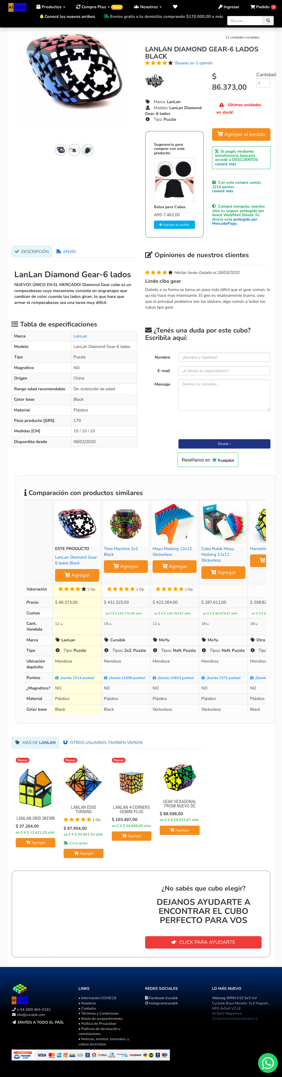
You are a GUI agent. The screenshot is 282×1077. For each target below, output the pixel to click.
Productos (50, 7)
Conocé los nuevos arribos (70, 16)
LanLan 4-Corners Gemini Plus (131, 809)
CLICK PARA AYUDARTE (203, 942)
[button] (175, 7)
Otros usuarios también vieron (102, 742)
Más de (35, 742)
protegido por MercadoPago (234, 221)
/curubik (161, 998)
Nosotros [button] (148, 7)
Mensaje (162, 384)
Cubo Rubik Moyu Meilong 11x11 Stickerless (217, 554)
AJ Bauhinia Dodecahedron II (234, 1018)
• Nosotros (87, 1003)
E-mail (164, 370)
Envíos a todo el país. (41, 1022)
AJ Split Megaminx (227, 1013)
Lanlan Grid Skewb (36, 818)
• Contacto (87, 1008)
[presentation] (220, 425)
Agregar (77, 575)
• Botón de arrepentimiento (100, 1018)
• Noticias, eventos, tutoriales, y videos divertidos (103, 1042)
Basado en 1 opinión (194, 63)
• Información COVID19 (97, 998)
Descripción (32, 251)
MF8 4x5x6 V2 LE (226, 1008)
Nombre (162, 357)
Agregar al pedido (174, 224)
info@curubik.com (31, 1014)
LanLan (80, 336)
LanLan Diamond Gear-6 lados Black (76, 560)
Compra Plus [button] (99, 7)
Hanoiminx (260, 548)
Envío (66, 251)
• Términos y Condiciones (98, 1013)
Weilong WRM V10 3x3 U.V (234, 998)
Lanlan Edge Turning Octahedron (83, 812)
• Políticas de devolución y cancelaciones (99, 1031)
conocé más (225, 164)
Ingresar (228, 7)
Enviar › (224, 443)
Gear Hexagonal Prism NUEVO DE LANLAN (179, 806)
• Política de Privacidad (97, 1023)
